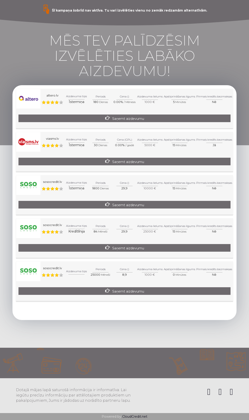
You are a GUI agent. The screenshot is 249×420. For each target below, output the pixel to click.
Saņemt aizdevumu (128, 119)
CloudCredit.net (134, 416)
